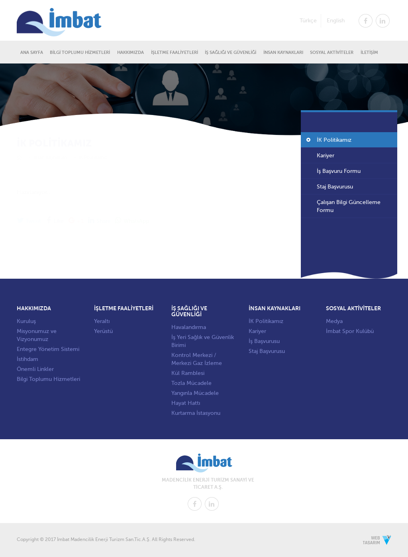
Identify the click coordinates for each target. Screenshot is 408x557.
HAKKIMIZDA (130, 52)
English (336, 20)
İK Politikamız (334, 141)
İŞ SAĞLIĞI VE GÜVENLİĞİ (230, 52)
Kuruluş (26, 321)
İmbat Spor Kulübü (350, 331)
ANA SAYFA (31, 52)
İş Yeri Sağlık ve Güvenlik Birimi (202, 341)
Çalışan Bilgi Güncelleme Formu (349, 207)
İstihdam (27, 359)
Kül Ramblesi (187, 373)
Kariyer (325, 157)
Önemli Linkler (35, 369)
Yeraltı (102, 321)
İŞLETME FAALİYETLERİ (174, 52)
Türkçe (308, 20)
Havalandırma (188, 327)
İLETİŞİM (369, 52)
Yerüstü (103, 331)
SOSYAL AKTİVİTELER (331, 52)
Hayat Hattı (185, 403)
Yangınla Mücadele (195, 393)
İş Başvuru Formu (339, 172)
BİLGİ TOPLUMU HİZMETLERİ (80, 52)
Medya (334, 321)
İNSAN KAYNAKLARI (283, 52)
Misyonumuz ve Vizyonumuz (37, 335)
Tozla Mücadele (191, 383)
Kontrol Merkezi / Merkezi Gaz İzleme (196, 359)
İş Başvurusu (264, 341)
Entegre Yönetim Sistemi (48, 349)
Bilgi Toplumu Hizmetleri (48, 379)
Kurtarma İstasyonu (195, 413)
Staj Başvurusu (335, 188)
